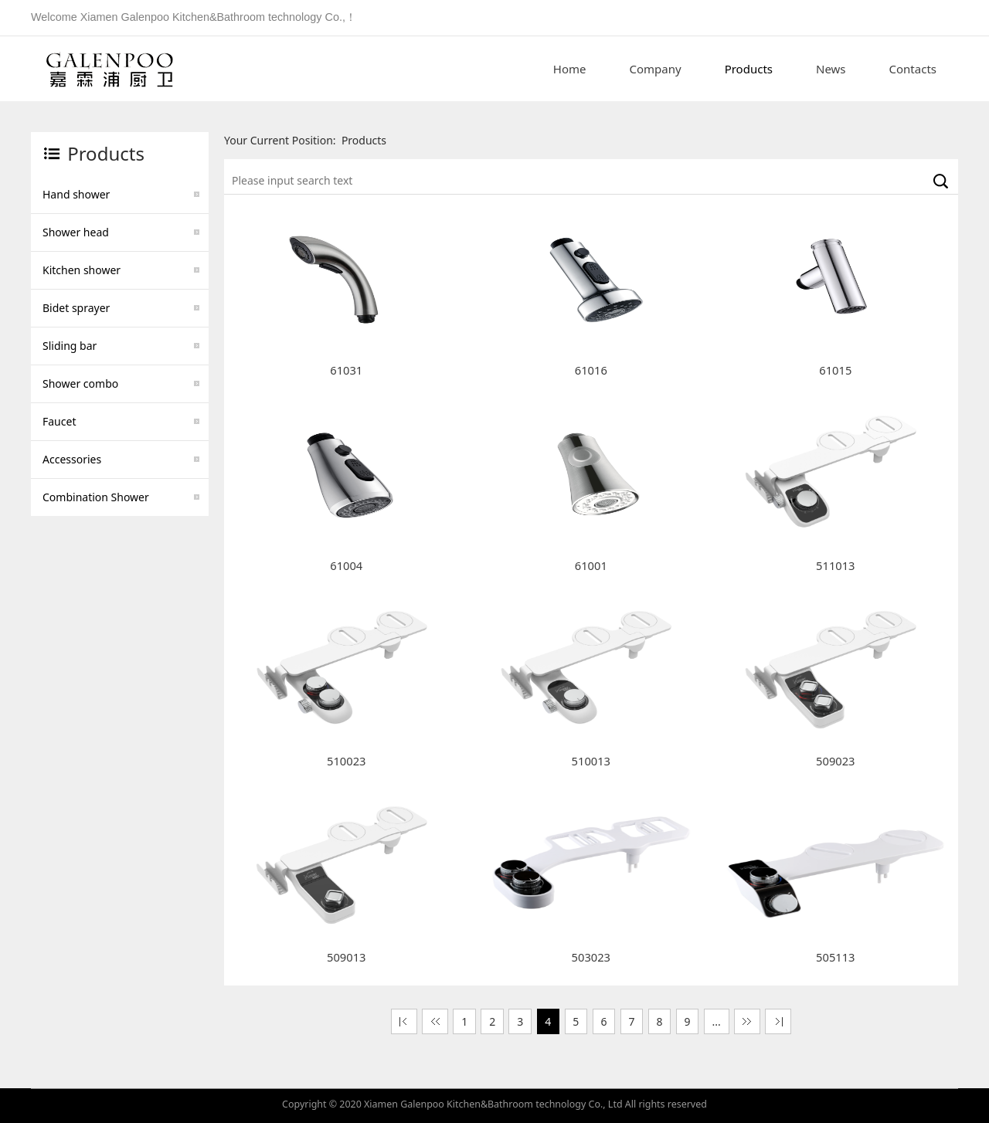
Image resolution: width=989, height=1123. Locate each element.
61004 (346, 565)
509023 (835, 760)
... (716, 1021)
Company (655, 68)
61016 (591, 370)
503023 (591, 957)
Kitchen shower (81, 270)
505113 (835, 957)
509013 (346, 957)
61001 (591, 565)
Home (569, 68)
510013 (591, 760)
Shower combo (80, 383)
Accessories (71, 459)
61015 (835, 370)
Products (749, 68)
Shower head (75, 232)
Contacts (912, 68)
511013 (835, 565)
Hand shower (76, 194)
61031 (346, 370)
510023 (346, 760)
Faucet (59, 421)
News (831, 68)
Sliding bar (69, 345)
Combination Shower (95, 497)
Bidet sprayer (76, 307)
